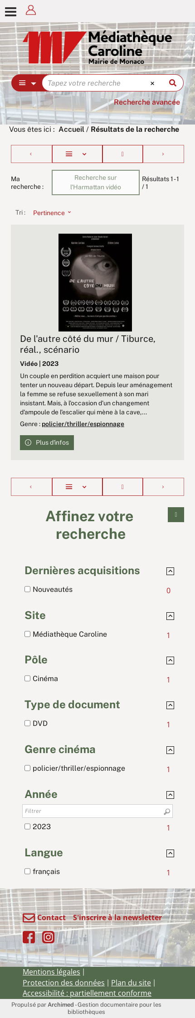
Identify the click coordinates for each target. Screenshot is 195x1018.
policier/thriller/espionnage (83, 423)
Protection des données (64, 983)
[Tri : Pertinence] (49, 212)
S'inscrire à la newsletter (117, 917)
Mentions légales (51, 972)
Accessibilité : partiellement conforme (87, 993)
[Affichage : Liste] (77, 154)
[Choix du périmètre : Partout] (27, 82)
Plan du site (131, 983)
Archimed (61, 1004)
